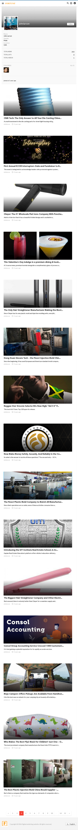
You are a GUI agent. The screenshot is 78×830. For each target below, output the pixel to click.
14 (61, 813)
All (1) (72, 65)
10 (52, 813)
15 (66, 813)
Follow (71, 24)
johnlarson (24, 24)
